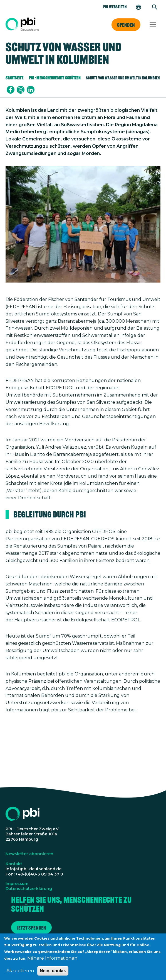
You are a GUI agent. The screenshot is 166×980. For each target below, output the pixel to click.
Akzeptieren (20, 973)
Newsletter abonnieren (29, 853)
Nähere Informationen (52, 961)
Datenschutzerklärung (29, 888)
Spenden (126, 24)
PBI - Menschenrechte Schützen (54, 78)
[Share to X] (20, 90)
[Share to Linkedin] (30, 90)
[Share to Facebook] (10, 90)
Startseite (14, 78)
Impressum (17, 883)
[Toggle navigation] (152, 24)
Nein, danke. (53, 973)
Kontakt (14, 863)
